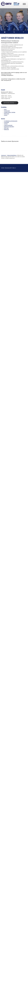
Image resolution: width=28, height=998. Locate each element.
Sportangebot (7, 110)
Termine (6, 123)
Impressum (3, 155)
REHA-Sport (6, 113)
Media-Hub (6, 129)
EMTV (5, 109)
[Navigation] (24, 3)
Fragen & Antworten (8, 125)
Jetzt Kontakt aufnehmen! (9, 102)
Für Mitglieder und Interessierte (10, 121)
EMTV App (6, 128)
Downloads (6, 122)
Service (5, 115)
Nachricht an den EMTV (9, 126)
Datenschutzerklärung (11, 155)
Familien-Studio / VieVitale (9, 112)
